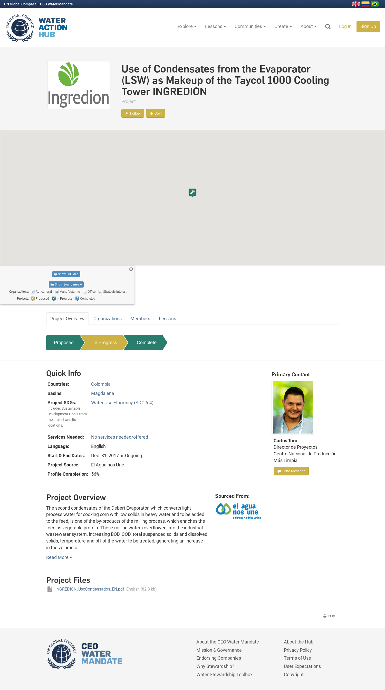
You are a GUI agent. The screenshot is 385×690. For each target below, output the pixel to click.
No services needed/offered (119, 437)
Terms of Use (297, 658)
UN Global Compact (20, 4)
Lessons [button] (215, 26)
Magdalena (102, 393)
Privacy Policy (298, 650)
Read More (59, 557)
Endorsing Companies (218, 658)
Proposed (64, 342)
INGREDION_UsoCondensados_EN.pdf (101, 589)
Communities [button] (250, 26)
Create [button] (283, 26)
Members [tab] (140, 318)
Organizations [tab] (107, 318)
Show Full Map (66, 274)
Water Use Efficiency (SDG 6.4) (122, 402)
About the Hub (298, 642)
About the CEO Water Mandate (227, 642)
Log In (345, 26)
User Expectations (302, 666)
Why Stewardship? (215, 666)
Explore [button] (187, 26)
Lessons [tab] (167, 318)
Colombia (101, 384)
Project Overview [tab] (67, 318)
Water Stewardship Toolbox (224, 674)
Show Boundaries (66, 284)
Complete (147, 342)
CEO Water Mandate (56, 4)
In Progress (105, 342)
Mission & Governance (219, 650)
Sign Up (368, 26)
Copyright (294, 674)
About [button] (308, 26)
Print (328, 616)
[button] (192, 193)
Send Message (291, 471)
